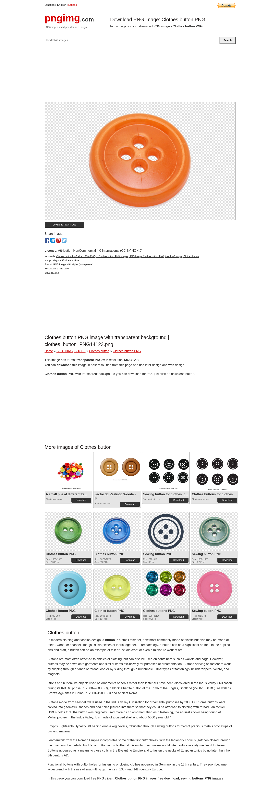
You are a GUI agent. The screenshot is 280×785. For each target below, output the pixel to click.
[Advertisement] (140, 74)
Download (81, 500)
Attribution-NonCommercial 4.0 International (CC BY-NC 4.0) (100, 250)
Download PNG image (64, 224)
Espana (72, 4)
